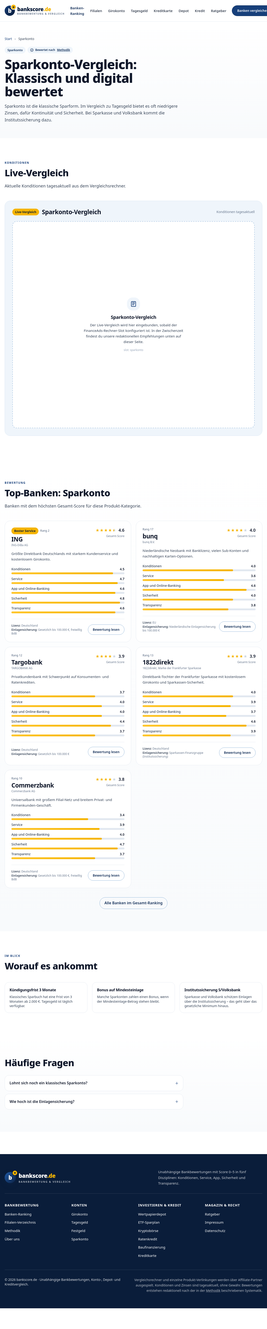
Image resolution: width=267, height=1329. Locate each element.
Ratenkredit (147, 1239)
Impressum (214, 1222)
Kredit (200, 10)
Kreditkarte (163, 10)
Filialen (96, 10)
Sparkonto (79, 1239)
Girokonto (116, 10)
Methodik (12, 1230)
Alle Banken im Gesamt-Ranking (133, 902)
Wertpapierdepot (152, 1214)
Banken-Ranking (77, 11)
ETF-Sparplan (149, 1222)
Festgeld (78, 1230)
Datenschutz (215, 1230)
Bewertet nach (50, 50)
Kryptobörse (148, 1230)
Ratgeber (218, 10)
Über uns (12, 1239)
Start (8, 39)
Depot (184, 10)
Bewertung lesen (106, 629)
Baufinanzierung (151, 1247)
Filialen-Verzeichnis (20, 1222)
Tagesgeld (139, 10)
